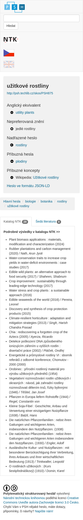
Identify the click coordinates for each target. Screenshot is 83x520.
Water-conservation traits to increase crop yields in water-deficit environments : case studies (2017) (37, 262)
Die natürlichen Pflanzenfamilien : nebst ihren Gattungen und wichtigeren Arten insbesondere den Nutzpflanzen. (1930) (41, 438)
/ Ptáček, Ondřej (53, 350)
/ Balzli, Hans (28, 415)
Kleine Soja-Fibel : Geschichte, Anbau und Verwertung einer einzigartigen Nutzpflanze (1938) (38, 410)
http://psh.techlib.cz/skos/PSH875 (30, 93)
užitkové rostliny (18, 206)
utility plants (25, 112)
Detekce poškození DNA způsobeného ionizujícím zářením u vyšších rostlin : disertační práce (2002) (35, 346)
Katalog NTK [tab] (16, 222)
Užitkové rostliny (46, 177)
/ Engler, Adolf (54, 443)
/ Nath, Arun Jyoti (30, 253)
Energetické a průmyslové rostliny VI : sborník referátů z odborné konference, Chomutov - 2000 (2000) (40, 359)
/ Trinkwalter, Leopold (49, 461)
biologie (30, 201)
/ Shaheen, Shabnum (52, 276)
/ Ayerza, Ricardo (41, 336)
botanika (46, 201)
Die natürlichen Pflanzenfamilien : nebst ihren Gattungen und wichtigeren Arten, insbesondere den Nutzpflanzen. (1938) (40, 424)
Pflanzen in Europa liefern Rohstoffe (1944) (38, 397)
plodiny (21, 161)
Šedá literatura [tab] (48, 222)
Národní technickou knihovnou (24, 498)
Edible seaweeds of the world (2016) (34, 299)
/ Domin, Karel (54, 471)
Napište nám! (44, 511)
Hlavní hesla (11, 201)
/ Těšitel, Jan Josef (32, 392)
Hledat (10, 26)
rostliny (21, 145)
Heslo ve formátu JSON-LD (28, 186)
